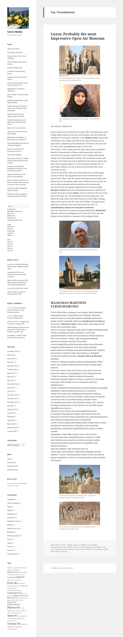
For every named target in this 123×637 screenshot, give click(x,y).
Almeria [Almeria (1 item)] (17, 567)
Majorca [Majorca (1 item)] (24, 593)
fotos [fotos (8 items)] (12, 583)
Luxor (104, 547)
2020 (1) (10, 248)
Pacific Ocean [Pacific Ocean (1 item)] (19, 600)
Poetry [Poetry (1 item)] (22, 608)
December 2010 (12, 402)
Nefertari (71, 549)
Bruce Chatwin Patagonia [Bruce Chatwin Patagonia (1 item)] (13, 574)
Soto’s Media (14, 31)
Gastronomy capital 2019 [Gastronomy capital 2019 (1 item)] (13, 586)
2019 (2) (10, 251)
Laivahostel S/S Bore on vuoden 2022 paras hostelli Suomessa (16, 274)
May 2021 (10, 362)
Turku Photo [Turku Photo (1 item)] (24, 624)
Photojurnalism (80, 549)
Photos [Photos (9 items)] (13, 607)
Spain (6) (10, 233)
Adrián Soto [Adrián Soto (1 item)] (10, 567)
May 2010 (10, 406)
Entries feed (11, 463)
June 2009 (10, 413)
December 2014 (12, 384)
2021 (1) (10, 246)
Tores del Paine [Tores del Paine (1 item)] (11, 620)
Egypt (9, 507)
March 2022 (11, 359)
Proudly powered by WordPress (62, 568)
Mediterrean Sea (13, 528)
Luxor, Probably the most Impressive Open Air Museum (78, 36)
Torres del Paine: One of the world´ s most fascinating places (16, 310)
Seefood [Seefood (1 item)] (10, 613)
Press (9, 539)
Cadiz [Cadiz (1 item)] (23, 574)
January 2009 (11, 431)
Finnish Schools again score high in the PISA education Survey (16, 122)
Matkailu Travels (13, 521)
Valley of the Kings (60, 551)
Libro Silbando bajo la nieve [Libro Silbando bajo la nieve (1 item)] (14, 590)
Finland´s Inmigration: (15, 68)
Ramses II (89, 549)
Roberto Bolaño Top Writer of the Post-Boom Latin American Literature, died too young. (18, 182)
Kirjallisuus (11, 514)
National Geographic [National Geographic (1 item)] (22, 598)
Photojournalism (13, 536)
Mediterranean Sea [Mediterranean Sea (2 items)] (20, 596)
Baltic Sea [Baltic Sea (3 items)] (12, 572)
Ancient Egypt (85, 547)
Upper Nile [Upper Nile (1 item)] (18, 626)
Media (9, 525)
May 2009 (10, 417)
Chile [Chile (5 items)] (20, 577)
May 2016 (10, 377)
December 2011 (12, 395)
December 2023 (12, 351)
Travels (9, 550)
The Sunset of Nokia (14, 155)
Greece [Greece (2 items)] (24, 586)
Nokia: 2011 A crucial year (16, 128)
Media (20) (11, 216)
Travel (9, 547)
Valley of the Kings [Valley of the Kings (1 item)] (12, 629)
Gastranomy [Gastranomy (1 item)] (21, 583)
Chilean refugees (13, 503)
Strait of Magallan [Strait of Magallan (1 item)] (22, 616)
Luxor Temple (55, 549)
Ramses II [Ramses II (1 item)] (18, 610)
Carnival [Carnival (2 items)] (11, 577)
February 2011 (12, 399)
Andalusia (10, 499)
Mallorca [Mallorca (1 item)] (10, 595)
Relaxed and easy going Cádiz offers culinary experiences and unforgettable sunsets (17, 282)
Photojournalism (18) (14, 220)
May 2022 (10, 355)
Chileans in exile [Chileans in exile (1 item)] (11, 580)
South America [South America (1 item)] (17, 613)
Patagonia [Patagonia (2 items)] (11, 602)
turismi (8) (11, 231)
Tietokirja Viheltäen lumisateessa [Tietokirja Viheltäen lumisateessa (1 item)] (15, 618)
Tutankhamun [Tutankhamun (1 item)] (11, 626)
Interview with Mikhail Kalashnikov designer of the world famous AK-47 (17, 168)
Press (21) (10, 214)
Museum (64, 549)
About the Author (13, 49)
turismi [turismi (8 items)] (13, 623)
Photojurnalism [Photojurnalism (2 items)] (13, 604)
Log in (9, 459)
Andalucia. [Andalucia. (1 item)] (10, 570)
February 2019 (12, 366)
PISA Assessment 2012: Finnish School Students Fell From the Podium (17, 160)
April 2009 (10, 420)
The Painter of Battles (14, 52)
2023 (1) (10, 242)
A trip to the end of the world (17, 288)
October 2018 (12, 369)
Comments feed (12, 466)
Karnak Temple (96, 547)
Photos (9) (10, 227)
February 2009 (12, 428)
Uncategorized (12, 554)
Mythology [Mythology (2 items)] (12, 598)
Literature (11, 518)
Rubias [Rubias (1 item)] (24, 610)
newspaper (11, 335)
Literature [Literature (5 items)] (14, 592)
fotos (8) (10, 229)
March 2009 (11, 424)
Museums (10, 532)
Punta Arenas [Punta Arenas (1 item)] (11, 610)
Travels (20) (11, 218)
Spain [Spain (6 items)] (12, 615)
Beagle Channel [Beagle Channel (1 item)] (22, 572)
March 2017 (11, 373)
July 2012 (10, 391)
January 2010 (11, 409)
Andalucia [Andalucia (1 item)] (23, 567)
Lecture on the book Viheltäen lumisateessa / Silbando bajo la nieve (17, 266)
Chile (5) (10, 235)
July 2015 (10, 380)
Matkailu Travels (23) (14, 211)
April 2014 (10, 388)
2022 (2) (10, 244)
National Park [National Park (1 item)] (11, 600)
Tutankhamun (98, 549)
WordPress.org (12, 470)
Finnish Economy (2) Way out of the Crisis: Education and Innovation (17, 108)
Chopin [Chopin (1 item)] (19, 580)
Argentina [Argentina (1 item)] (17, 570)
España (9, 510)
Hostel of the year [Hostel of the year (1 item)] (12, 588)
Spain (9, 543)
